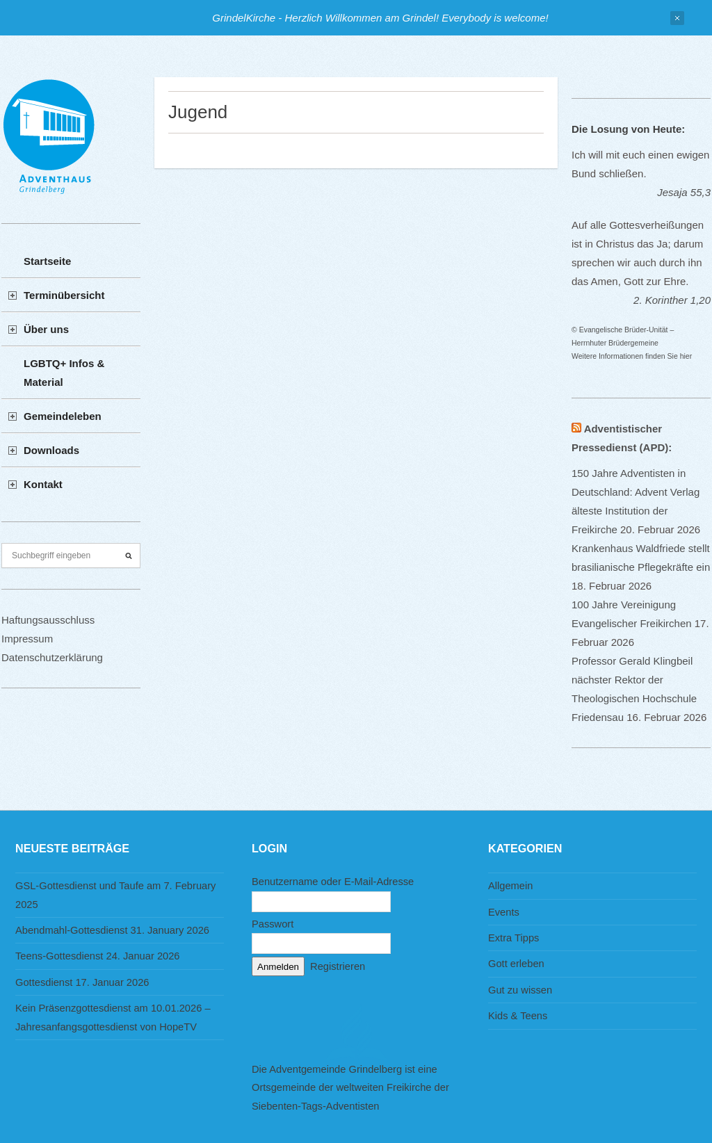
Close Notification (677, 18)
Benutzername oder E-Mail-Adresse (333, 881)
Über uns (46, 329)
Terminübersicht (64, 295)
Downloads (51, 450)
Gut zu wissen (520, 990)
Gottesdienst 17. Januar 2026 (82, 982)
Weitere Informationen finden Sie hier (632, 356)
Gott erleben (516, 963)
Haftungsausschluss (48, 620)
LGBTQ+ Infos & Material (64, 372)
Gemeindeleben (63, 416)
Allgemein (510, 885)
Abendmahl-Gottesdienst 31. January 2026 (112, 930)
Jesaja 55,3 (684, 192)
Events (503, 912)
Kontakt (43, 484)
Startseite (47, 261)
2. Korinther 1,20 (672, 300)
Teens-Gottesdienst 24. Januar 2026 (97, 956)
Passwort (272, 924)
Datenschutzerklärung (52, 657)
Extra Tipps (513, 937)
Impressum (27, 639)
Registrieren (337, 966)
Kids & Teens (517, 1015)
